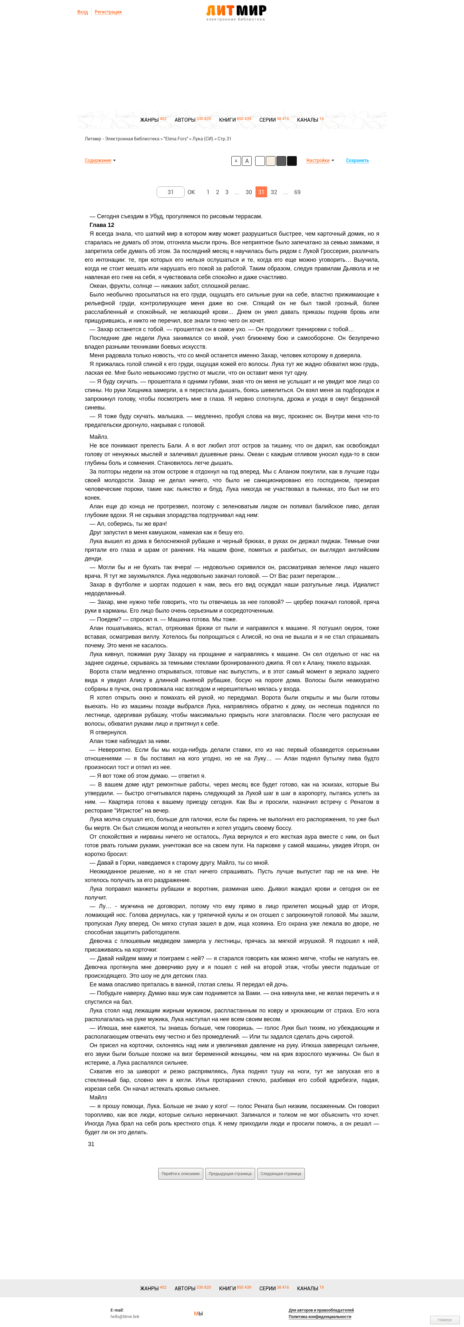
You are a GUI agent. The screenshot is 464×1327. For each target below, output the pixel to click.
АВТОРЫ (185, 120)
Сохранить (357, 160)
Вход (82, 11)
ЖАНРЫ (149, 120)
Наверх (445, 1319)
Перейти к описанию (181, 1174)
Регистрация (108, 11)
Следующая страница (281, 1174)
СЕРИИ (267, 120)
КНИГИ (227, 120)
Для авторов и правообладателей (321, 1310)
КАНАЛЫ (307, 120)
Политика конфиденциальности (320, 1316)
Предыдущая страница (230, 1174)
